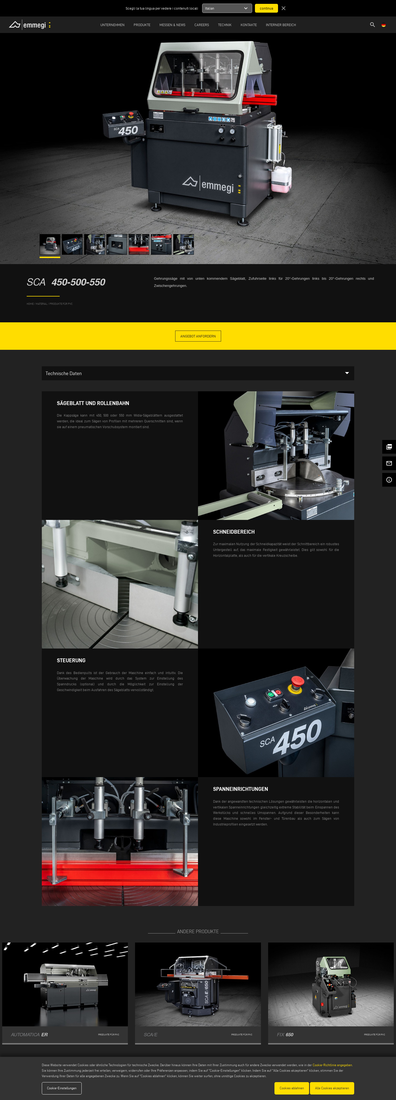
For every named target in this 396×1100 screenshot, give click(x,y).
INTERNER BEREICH (281, 25)
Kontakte (249, 25)
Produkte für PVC (61, 303)
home (30, 303)
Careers (201, 25)
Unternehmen (112, 25)
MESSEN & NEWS (172, 25)
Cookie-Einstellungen (61, 1088)
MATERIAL (41, 303)
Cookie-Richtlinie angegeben (332, 1065)
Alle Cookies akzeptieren (332, 1088)
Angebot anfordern (198, 336)
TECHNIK (225, 25)
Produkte (142, 25)
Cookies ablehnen (292, 1088)
